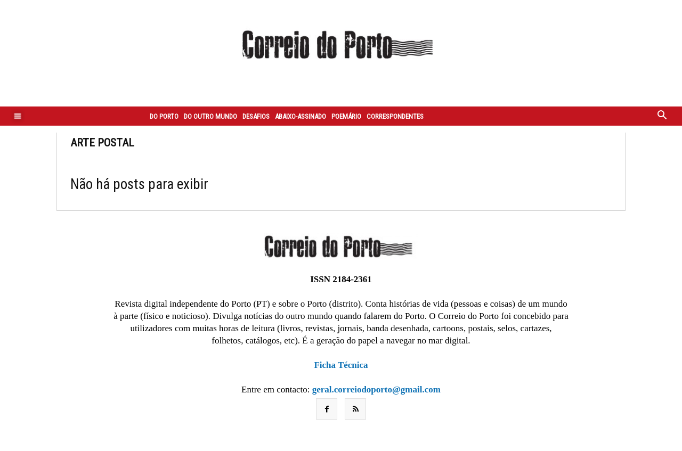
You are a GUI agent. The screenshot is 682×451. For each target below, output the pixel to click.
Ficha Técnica (341, 365)
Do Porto (164, 116)
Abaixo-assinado (300, 116)
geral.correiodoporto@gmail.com (376, 389)
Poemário (346, 116)
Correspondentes (395, 116)
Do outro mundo (210, 116)
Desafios (256, 116)
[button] (662, 116)
